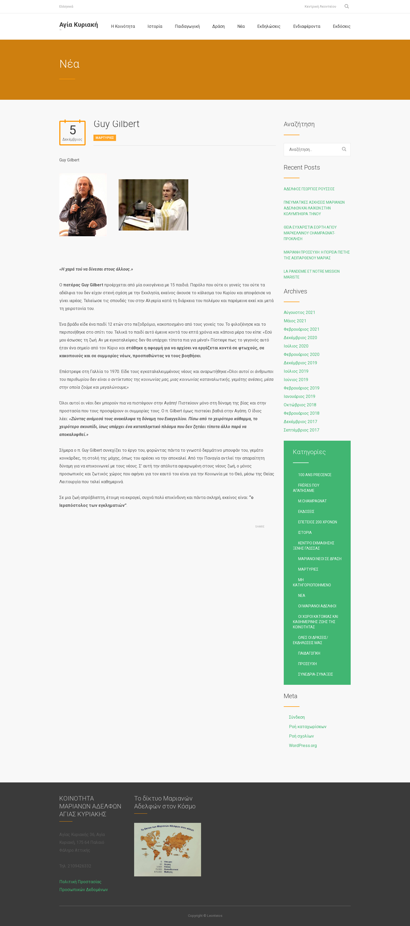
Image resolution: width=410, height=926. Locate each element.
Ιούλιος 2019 (296, 371)
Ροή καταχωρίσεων (308, 726)
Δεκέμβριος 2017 (300, 421)
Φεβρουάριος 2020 (301, 354)
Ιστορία (155, 26)
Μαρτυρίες (105, 138)
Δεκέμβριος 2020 (300, 337)
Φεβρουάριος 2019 (301, 388)
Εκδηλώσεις (269, 26)
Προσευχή (307, 664)
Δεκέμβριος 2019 (300, 362)
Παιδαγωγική (187, 26)
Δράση (218, 26)
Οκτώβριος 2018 (300, 404)
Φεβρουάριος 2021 (301, 329)
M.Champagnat (312, 501)
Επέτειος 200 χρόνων (317, 522)
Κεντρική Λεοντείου (320, 6)
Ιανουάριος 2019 (299, 396)
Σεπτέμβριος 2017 (301, 430)
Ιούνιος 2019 (296, 379)
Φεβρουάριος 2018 (301, 413)
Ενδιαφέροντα (306, 26)
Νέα (241, 26)
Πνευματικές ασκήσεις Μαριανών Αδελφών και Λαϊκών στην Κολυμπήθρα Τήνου (314, 208)
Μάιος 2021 (295, 320)
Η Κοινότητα (123, 26)
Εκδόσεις (342, 26)
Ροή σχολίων (301, 736)
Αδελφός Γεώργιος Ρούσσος (309, 189)
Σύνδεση (297, 717)
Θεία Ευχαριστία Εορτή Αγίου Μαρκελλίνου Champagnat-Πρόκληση (310, 233)
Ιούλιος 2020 (296, 346)
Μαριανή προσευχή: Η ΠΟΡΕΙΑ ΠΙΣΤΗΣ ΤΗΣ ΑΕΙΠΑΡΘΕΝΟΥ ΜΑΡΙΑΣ (317, 255)
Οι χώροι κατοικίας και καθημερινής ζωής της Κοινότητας (315, 621)
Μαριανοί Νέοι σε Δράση (319, 559)
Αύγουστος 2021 (299, 312)
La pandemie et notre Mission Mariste (312, 274)
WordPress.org (303, 745)
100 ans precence (315, 475)
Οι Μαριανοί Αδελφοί (317, 606)
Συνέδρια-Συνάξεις (315, 674)
